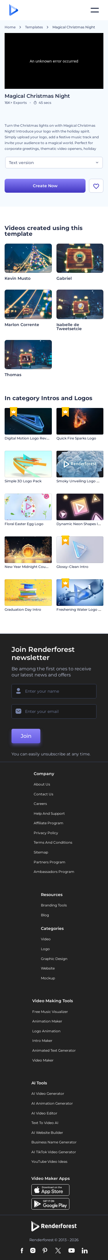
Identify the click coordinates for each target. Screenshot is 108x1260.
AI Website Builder (47, 1132)
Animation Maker (47, 1021)
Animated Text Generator (54, 1050)
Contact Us (43, 794)
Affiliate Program (48, 823)
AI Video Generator (47, 1093)
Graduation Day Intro (23, 609)
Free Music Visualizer (50, 1011)
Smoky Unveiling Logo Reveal (82, 481)
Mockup (48, 978)
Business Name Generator (54, 1142)
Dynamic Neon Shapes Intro (80, 524)
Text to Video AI (44, 1123)
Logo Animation (46, 1031)
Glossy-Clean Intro (72, 566)
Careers (40, 803)
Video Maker (43, 1060)
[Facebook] (22, 1251)
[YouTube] (71, 1251)
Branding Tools (54, 905)
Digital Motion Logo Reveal (28, 438)
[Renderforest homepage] (13, 10)
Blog (45, 915)
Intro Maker (42, 1040)
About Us (42, 784)
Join (26, 736)
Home (10, 27)
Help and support (49, 813)
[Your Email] (54, 711)
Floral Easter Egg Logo (24, 524)
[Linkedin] (85, 1251)
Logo (45, 949)
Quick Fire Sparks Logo (76, 438)
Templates (34, 27)
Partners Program (49, 862)
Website (48, 968)
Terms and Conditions (53, 842)
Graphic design (54, 959)
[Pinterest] (45, 1251)
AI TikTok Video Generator (53, 1152)
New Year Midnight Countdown (32, 566)
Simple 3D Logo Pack (23, 481)
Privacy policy (46, 833)
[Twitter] (58, 1251)
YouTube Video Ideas (49, 1161)
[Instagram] (32, 1251)
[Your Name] (54, 691)
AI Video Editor (44, 1113)
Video (46, 939)
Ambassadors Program (54, 871)
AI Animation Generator (52, 1103)
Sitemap (41, 852)
